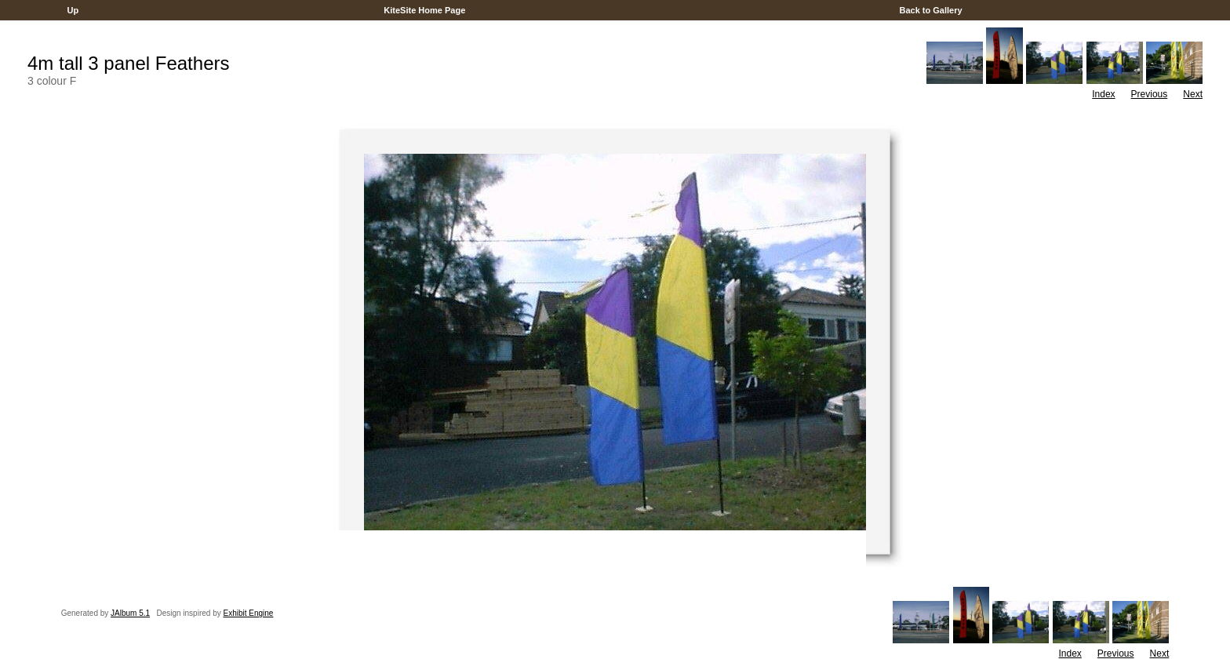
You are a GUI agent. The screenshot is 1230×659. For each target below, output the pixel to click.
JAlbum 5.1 (130, 613)
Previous (1149, 94)
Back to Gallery (930, 10)
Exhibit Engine (248, 613)
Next (1193, 94)
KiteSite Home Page (424, 10)
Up (72, 10)
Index (1103, 94)
